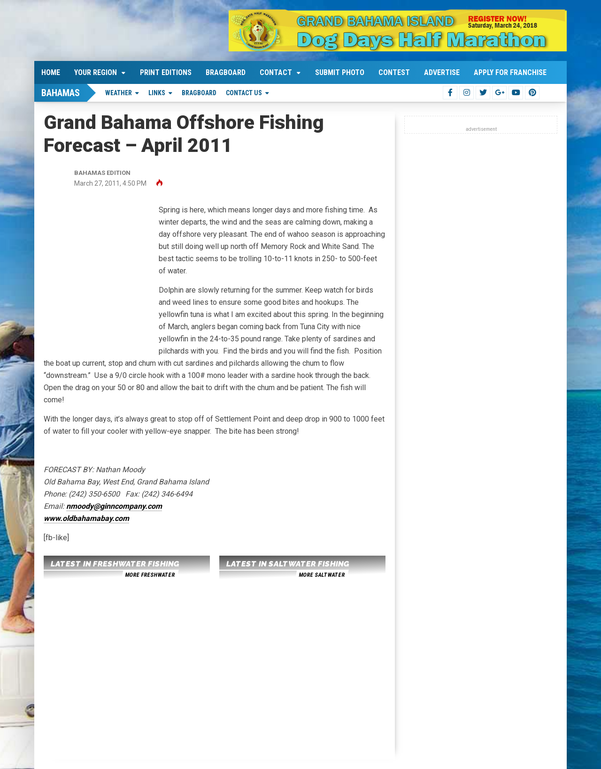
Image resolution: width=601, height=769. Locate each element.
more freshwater (149, 575)
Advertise (442, 72)
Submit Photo (339, 72)
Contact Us (244, 93)
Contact (276, 72)
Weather (118, 93)
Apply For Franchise (510, 72)
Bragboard (226, 72)
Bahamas (60, 92)
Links (156, 93)
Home (50, 72)
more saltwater (321, 575)
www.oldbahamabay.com (86, 518)
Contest (394, 72)
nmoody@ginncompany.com (114, 506)
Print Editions (166, 72)
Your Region (95, 72)
